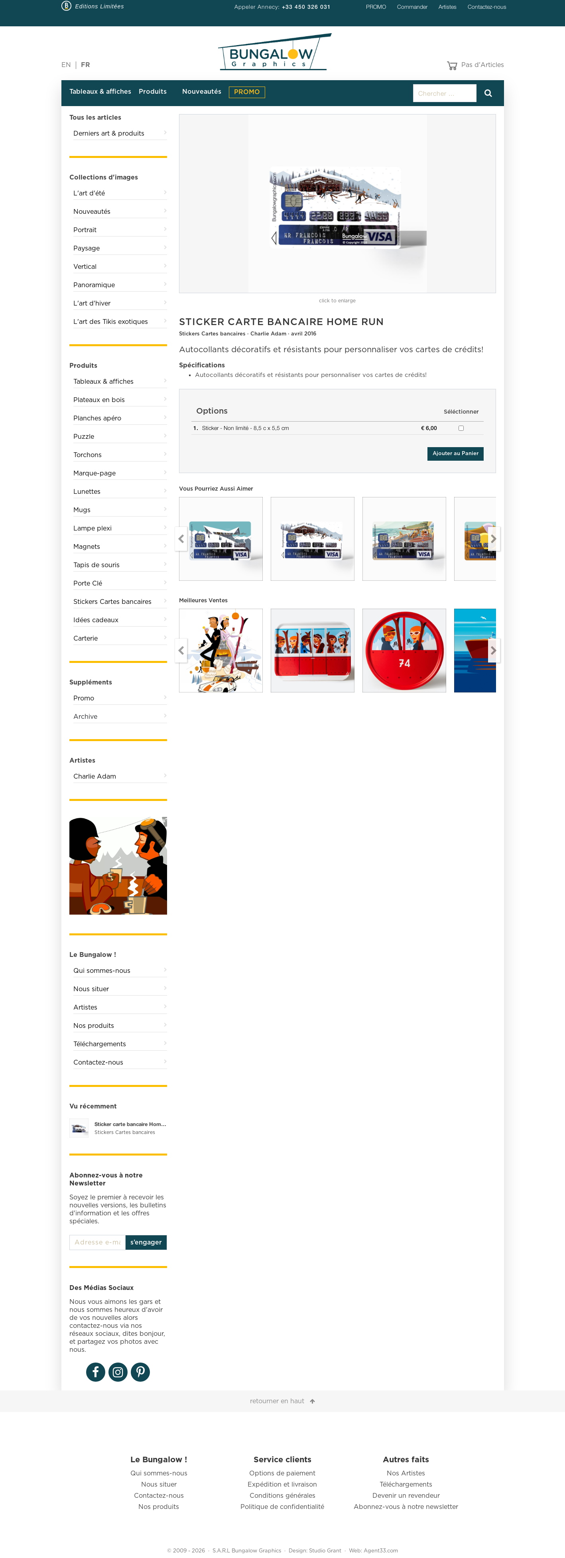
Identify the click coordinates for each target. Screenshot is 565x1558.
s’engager (146, 1242)
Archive (85, 717)
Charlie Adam (94, 776)
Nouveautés (201, 92)
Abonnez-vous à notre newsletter (406, 1507)
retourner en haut (277, 1401)
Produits (153, 92)
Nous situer (91, 989)
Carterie (85, 638)
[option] (337, 203)
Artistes (448, 6)
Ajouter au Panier (455, 453)
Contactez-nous (487, 6)
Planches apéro (97, 418)
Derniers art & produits (108, 133)
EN (66, 65)
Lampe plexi (92, 528)
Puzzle (83, 437)
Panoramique (94, 285)
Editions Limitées (99, 6)
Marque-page (94, 473)
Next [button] (494, 539)
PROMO (376, 6)
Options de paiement (282, 1473)
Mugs (82, 510)
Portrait (84, 230)
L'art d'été (89, 193)
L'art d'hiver (91, 303)
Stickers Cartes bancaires (112, 602)
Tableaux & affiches (100, 92)
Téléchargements (99, 1044)
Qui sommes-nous (101, 971)
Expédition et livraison (282, 1484)
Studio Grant (325, 1551)
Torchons (87, 455)
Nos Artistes (406, 1473)
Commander (412, 6)
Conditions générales (282, 1496)
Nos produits (93, 1026)
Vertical (84, 267)
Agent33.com (381, 1551)
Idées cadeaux (95, 620)
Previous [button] (181, 539)
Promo (83, 698)
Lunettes (86, 492)
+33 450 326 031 (306, 6)
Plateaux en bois (99, 400)
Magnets (86, 547)
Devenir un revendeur (406, 1496)
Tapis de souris (96, 565)
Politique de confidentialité (282, 1507)
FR (85, 65)
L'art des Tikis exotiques (110, 322)
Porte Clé (87, 583)
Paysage (86, 248)
